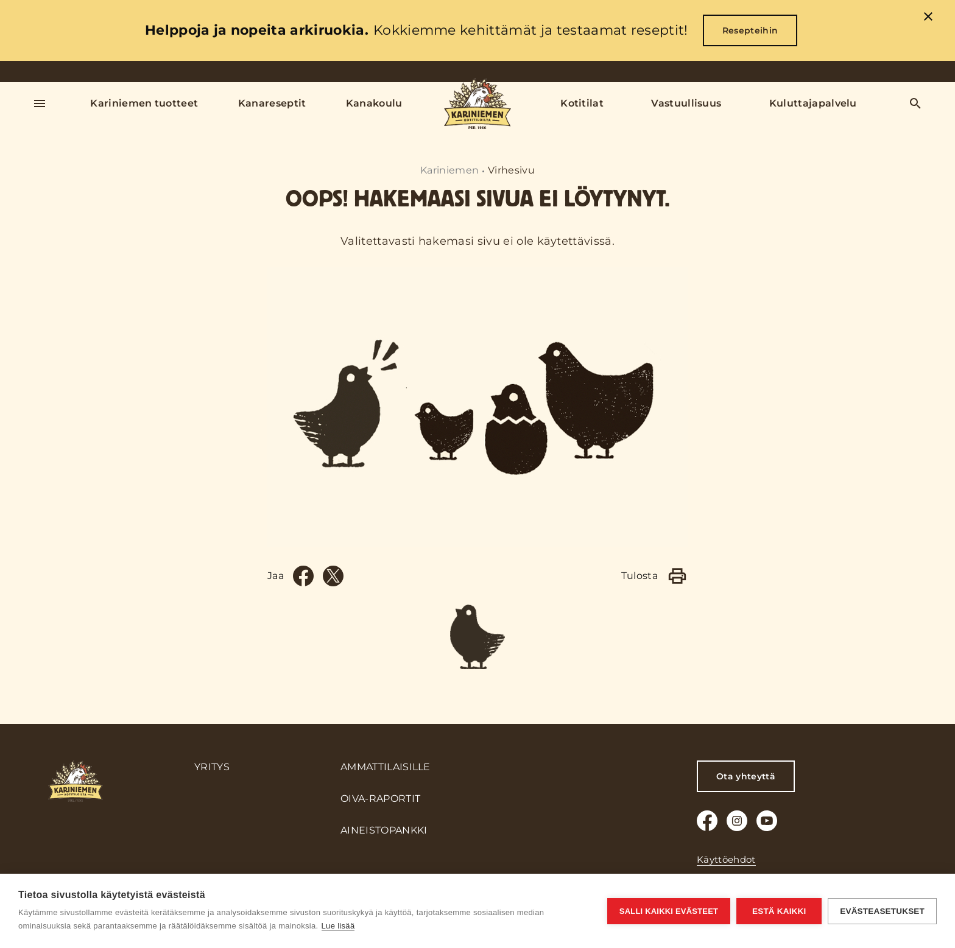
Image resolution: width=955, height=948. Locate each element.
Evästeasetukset (882, 911)
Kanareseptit (272, 103)
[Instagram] (737, 820)
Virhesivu (511, 170)
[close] (928, 18)
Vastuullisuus (686, 103)
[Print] (677, 576)
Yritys (212, 767)
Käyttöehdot (726, 859)
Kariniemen (449, 170)
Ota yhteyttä (745, 776)
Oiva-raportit (380, 798)
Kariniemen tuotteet (144, 103)
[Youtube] (766, 820)
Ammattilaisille (385, 767)
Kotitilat (582, 103)
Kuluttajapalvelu (813, 103)
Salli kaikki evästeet (668, 911)
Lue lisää (338, 925)
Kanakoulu (374, 103)
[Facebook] (303, 576)
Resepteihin (750, 30)
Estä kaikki (779, 911)
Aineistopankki (383, 830)
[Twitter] (333, 576)
